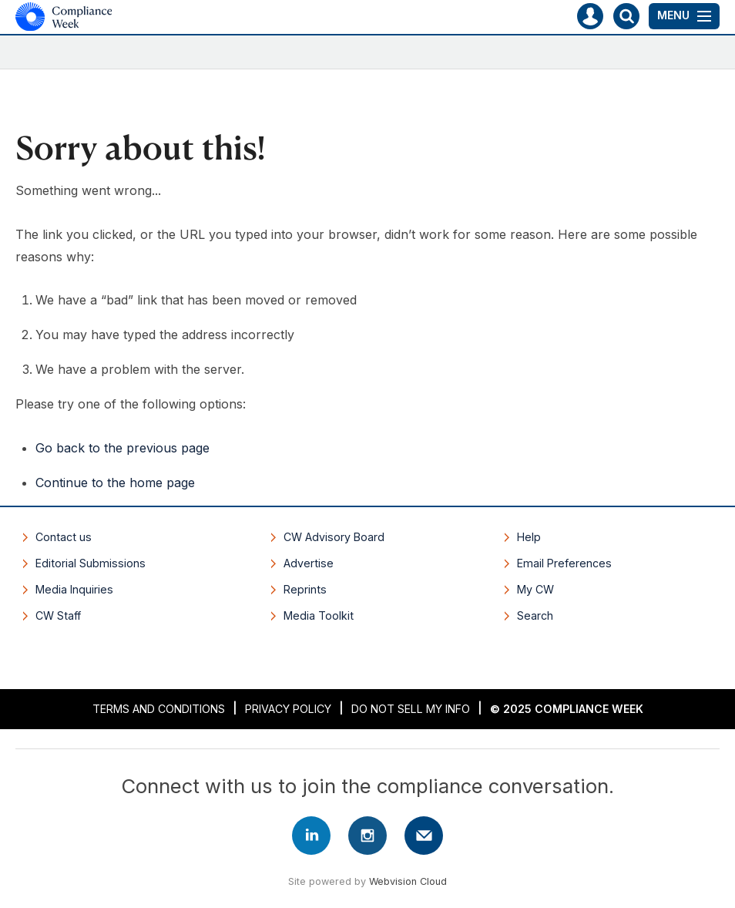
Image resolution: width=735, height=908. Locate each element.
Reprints (305, 589)
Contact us (63, 536)
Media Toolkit (319, 615)
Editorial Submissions (90, 563)
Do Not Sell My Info (410, 708)
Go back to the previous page (122, 448)
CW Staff (58, 615)
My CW (535, 589)
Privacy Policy (288, 708)
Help (529, 536)
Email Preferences (564, 563)
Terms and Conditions (158, 708)
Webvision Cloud (408, 881)
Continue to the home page (115, 482)
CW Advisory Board (334, 536)
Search (535, 615)
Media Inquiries (74, 589)
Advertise (309, 563)
